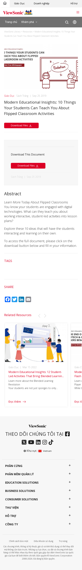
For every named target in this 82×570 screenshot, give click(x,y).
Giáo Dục (19, 3)
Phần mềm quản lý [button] (19, 474)
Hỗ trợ (74, 3)
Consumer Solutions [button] (21, 499)
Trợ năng (63, 541)
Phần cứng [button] (13, 466)
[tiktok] (52, 442)
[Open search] (67, 21)
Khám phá (29, 22)
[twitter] (25, 442)
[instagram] (45, 442)
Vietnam (45, 450)
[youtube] (32, 442)
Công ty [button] (11, 524)
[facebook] (68, 434)
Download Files (21, 125)
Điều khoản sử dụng (43, 541)
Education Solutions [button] (21, 483)
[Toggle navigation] (78, 12)
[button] (39, 315)
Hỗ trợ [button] (10, 516)
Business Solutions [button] (20, 491)
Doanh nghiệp (41, 3)
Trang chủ (11, 21)
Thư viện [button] (12, 508)
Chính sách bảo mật (18, 541)
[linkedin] (39, 442)
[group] (36, 367)
